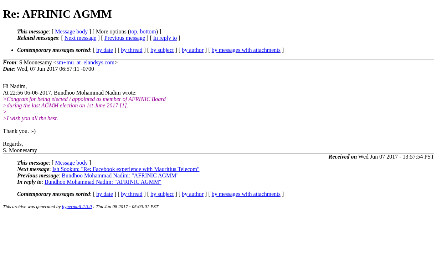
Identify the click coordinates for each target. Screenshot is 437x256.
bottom (148, 31)
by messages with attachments (246, 50)
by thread (132, 50)
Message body (71, 31)
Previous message (124, 38)
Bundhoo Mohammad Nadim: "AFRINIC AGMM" (120, 175)
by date (104, 50)
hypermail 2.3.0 (77, 206)
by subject (162, 50)
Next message (80, 38)
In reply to (165, 38)
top (133, 31)
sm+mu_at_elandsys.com (85, 62)
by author (193, 50)
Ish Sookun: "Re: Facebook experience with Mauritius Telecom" (126, 169)
